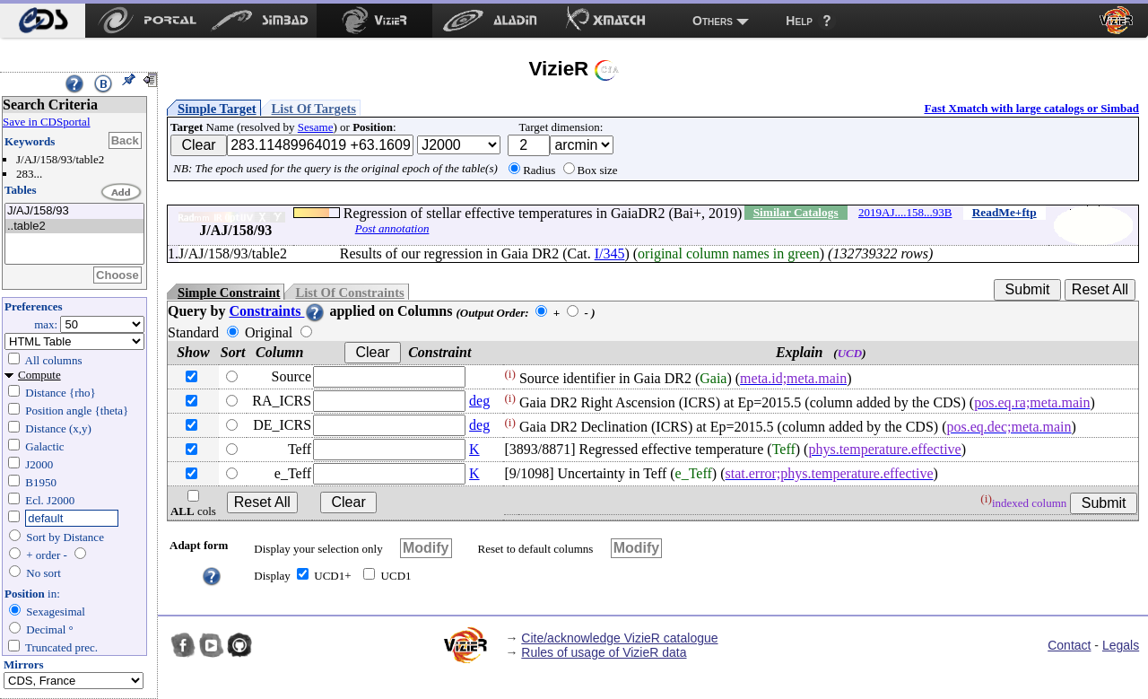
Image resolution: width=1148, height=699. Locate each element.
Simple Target (217, 108)
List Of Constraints (349, 292)
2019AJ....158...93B (905, 212)
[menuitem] (42, 21)
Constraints (277, 311)
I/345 (610, 253)
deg (479, 400)
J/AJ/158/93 (74, 211)
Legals (1120, 645)
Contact (1069, 645)
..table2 (74, 226)
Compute (39, 374)
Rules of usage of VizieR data (603, 652)
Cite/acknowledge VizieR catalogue (619, 638)
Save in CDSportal (47, 121)
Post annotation (392, 228)
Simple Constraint (229, 292)
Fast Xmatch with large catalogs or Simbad (1031, 108)
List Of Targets (314, 108)
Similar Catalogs (796, 212)
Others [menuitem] (712, 20)
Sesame (316, 127)
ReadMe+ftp (1004, 212)
